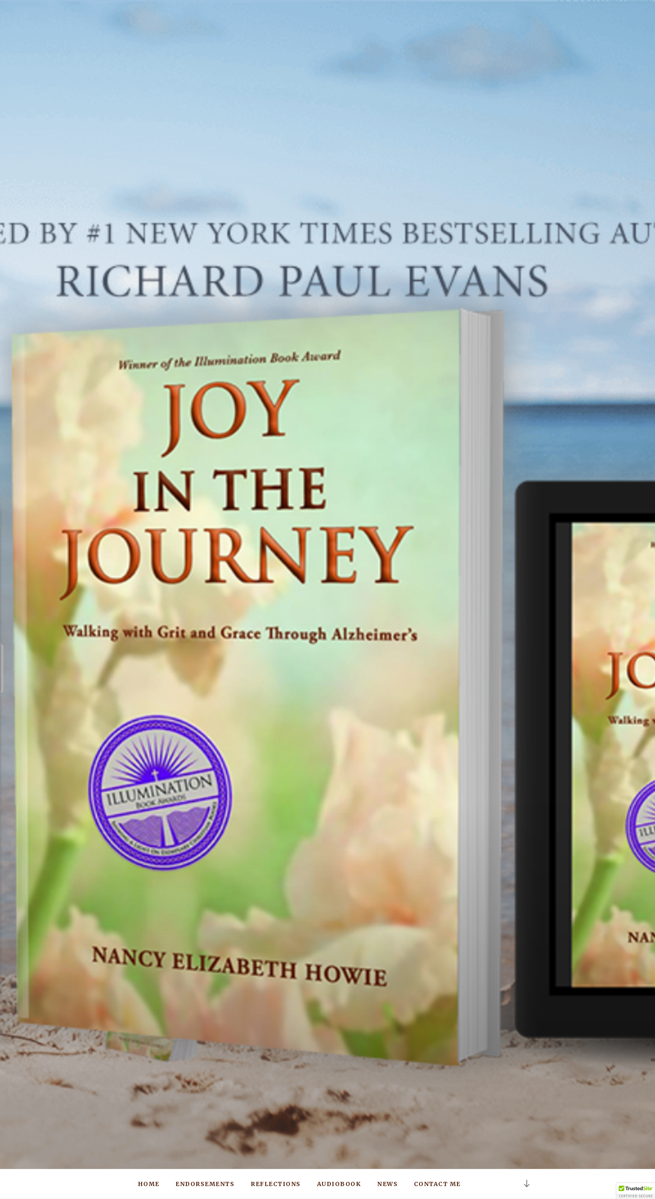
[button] (636, 1191)
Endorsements (204, 1184)
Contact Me (437, 1184)
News (387, 1184)
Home (149, 1184)
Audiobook (339, 1184)
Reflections (276, 1184)
